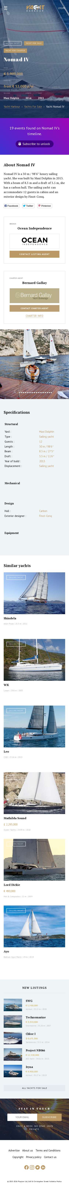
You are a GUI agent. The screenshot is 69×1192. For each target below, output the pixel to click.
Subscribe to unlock (36, 144)
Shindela (10, 618)
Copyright (18, 1157)
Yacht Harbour (35, 8)
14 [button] (42, 392)
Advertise (14, 1150)
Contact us (50, 1157)
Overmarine (31, 1025)
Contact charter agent (35, 308)
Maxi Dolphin (11, 98)
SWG (29, 1001)
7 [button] (29, 392)
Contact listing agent (34, 254)
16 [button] (45, 392)
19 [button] (51, 392)
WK (6, 685)
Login (61, 8)
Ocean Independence (34, 228)
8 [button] (30, 392)
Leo (6, 751)
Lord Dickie (12, 885)
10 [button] (34, 392)
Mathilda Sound (15, 818)
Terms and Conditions (48, 1150)
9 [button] (32, 392)
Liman (6, 690)
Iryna (29, 1067)
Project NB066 (35, 1050)
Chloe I (31, 1034)
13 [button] (40, 392)
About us (27, 1150)
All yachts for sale (34, 1088)
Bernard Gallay (34, 282)
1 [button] (18, 392)
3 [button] (21, 392)
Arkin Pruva (9, 623)
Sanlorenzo (31, 1042)
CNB (6, 757)
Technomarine (36, 1017)
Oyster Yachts (10, 830)
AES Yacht (30, 1058)
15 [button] (43, 392)
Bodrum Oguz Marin (13, 957)
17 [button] (47, 392)
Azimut (29, 1009)
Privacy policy (33, 1157)
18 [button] (49, 392)
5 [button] (25, 392)
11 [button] (36, 392)
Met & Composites (12, 896)
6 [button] (27, 392)
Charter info (34, 316)
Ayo (6, 951)
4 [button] (23, 392)
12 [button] (38, 392)
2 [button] (19, 392)
